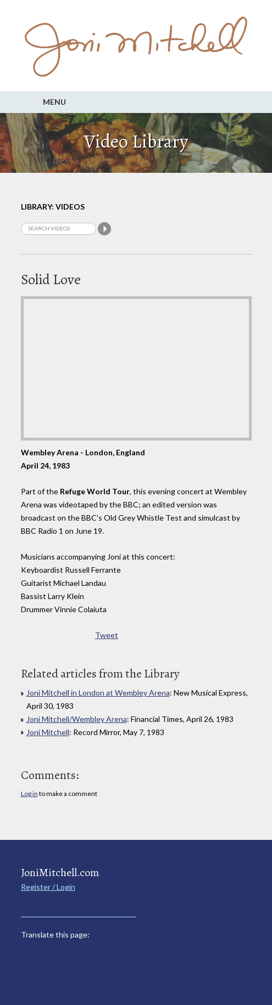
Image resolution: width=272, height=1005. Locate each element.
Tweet (106, 635)
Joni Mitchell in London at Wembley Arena (98, 692)
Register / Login (48, 886)
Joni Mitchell (47, 732)
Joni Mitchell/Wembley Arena (76, 719)
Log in (29, 793)
